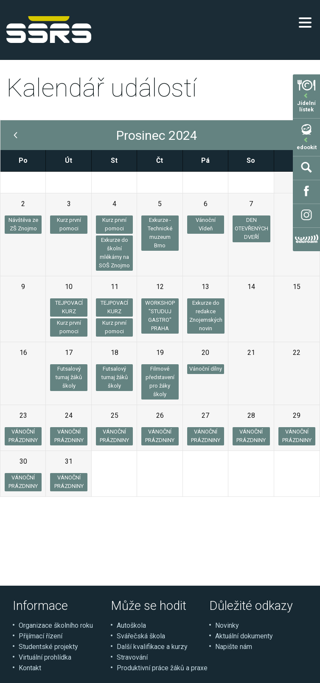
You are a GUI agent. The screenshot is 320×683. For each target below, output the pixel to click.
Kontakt (30, 668)
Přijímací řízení (40, 636)
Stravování (132, 657)
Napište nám (233, 647)
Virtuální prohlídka (45, 657)
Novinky (227, 625)
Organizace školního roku (56, 625)
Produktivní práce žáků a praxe (162, 668)
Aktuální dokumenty (244, 636)
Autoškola (131, 625)
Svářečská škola (141, 636)
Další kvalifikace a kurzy (152, 647)
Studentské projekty (48, 647)
